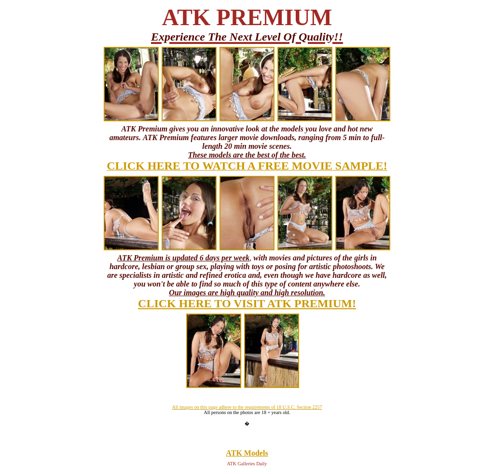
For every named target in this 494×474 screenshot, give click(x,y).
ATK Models (247, 453)
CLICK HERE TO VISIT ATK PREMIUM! (247, 303)
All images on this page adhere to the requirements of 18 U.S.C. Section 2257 (247, 407)
